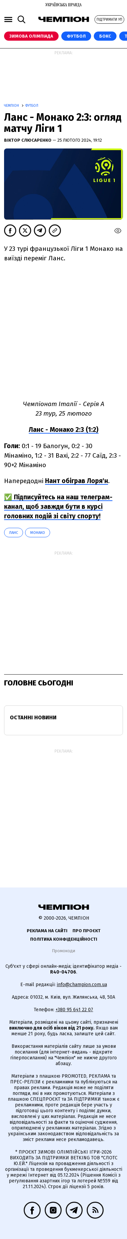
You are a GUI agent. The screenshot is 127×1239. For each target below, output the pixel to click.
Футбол (76, 36)
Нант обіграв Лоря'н (76, 481)
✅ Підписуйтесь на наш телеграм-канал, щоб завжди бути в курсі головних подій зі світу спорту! (58, 506)
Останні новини (33, 717)
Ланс (13, 533)
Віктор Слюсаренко (28, 140)
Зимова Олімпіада (31, 36)
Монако (37, 533)
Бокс (105, 36)
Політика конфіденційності (63, 939)
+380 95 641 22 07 (74, 1010)
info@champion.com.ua (82, 984)
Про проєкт (86, 930)
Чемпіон (12, 106)
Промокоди (63, 950)
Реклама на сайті (47, 930)
